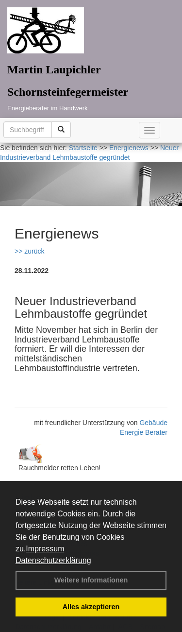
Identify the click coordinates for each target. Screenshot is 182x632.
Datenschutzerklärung (53, 560)
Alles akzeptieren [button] (91, 607)
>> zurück (29, 251)
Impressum (45, 549)
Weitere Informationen (91, 580)
